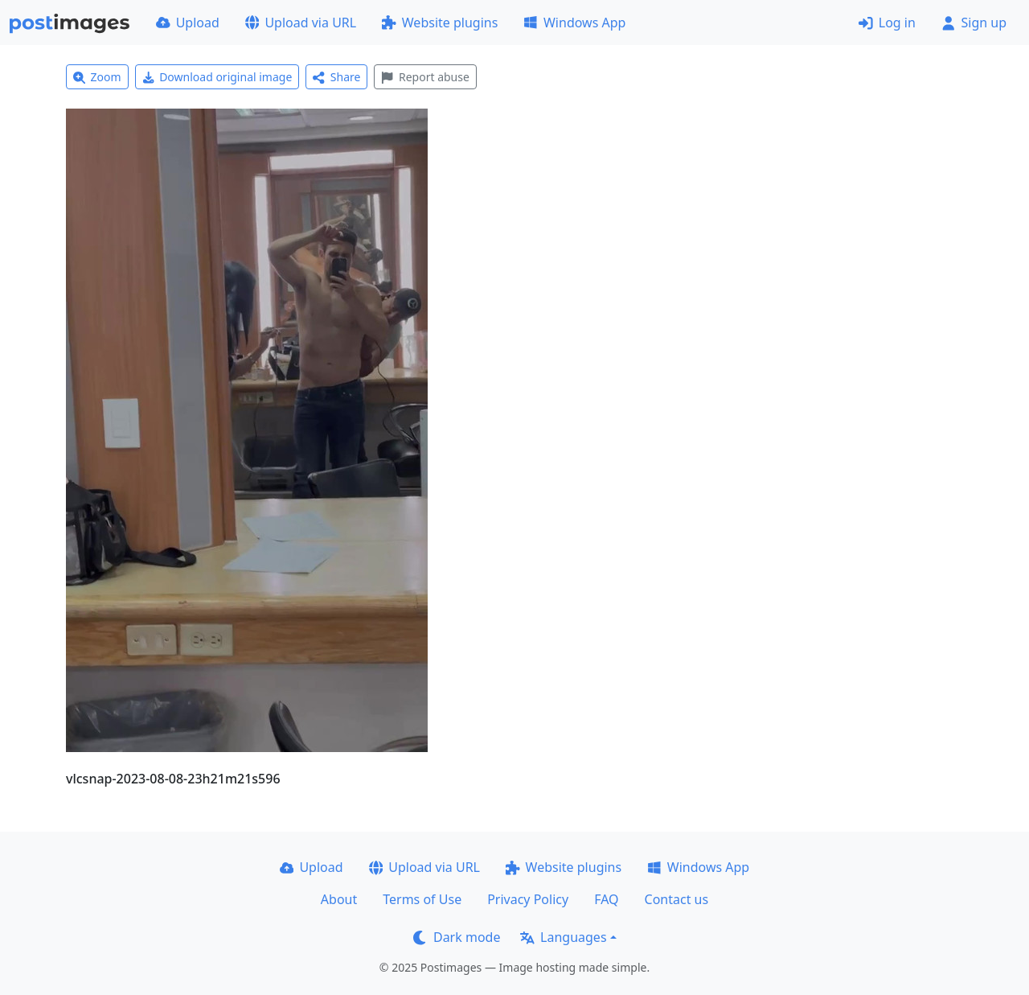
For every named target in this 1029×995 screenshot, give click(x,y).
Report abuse (425, 76)
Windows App (574, 22)
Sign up (973, 22)
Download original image (217, 76)
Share (336, 76)
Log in (887, 22)
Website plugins (440, 22)
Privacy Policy (527, 899)
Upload (187, 22)
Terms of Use (422, 899)
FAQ (606, 899)
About (339, 899)
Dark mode (456, 937)
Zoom (97, 76)
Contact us (677, 899)
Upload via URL (300, 22)
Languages (563, 937)
